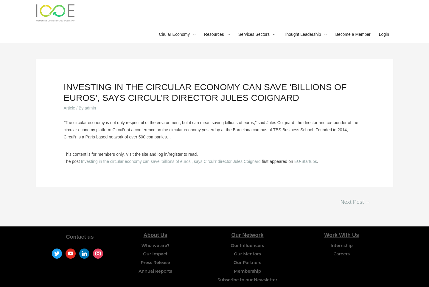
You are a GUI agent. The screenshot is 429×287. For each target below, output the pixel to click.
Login (384, 14)
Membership (247, 257)
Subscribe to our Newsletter (247, 266)
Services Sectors (254, 14)
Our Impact (155, 240)
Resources (214, 14)
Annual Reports (155, 257)
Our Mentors (247, 240)
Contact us (80, 223)
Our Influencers (247, 231)
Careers (341, 240)
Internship (342, 231)
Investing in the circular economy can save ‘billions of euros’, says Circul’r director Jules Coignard (171, 147)
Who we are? (155, 231)
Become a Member (352, 14)
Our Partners (247, 248)
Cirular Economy (174, 14)
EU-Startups (305, 147)
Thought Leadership (302, 14)
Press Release (155, 248)
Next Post (355, 188)
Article (69, 94)
